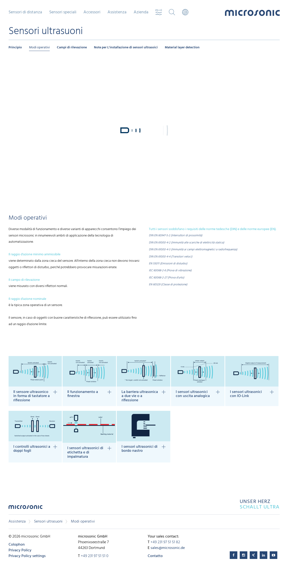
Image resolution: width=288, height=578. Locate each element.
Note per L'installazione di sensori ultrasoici (126, 47)
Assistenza (117, 12)
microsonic (25, 508)
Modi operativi (39, 47)
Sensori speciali (62, 12)
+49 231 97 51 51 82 (165, 542)
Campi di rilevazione (72, 47)
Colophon (17, 545)
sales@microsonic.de (168, 548)
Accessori (91, 12)
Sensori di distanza (25, 12)
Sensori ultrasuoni (48, 521)
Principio (15, 47)
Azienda (141, 12)
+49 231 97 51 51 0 (94, 556)
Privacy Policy (20, 550)
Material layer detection (182, 47)
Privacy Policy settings (27, 556)
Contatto (155, 556)
